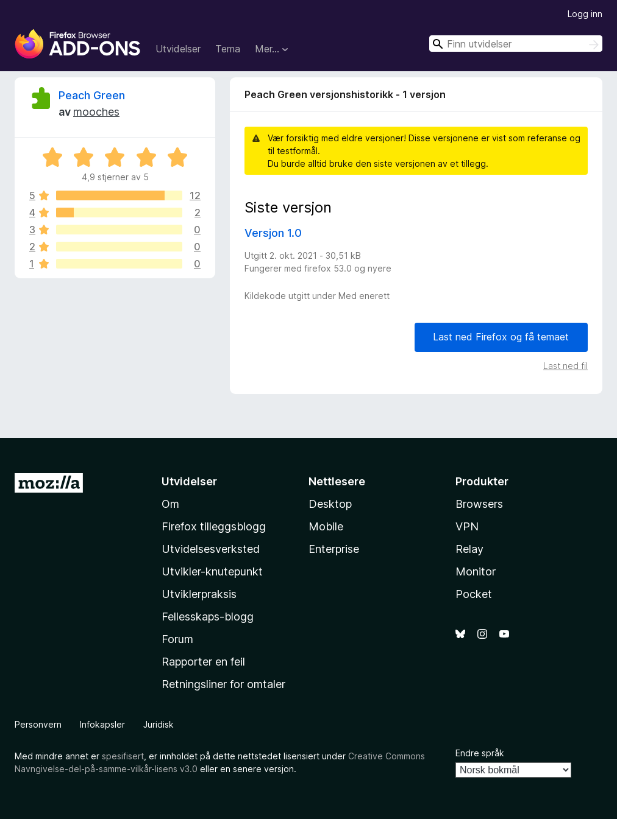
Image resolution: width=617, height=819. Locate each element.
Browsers (479, 503)
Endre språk (479, 753)
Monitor (475, 571)
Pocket (473, 594)
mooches (96, 111)
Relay (469, 549)
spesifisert (123, 756)
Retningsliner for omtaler (223, 684)
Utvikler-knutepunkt (212, 571)
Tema (227, 49)
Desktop (330, 503)
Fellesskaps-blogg (208, 616)
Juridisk (158, 724)
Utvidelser (178, 49)
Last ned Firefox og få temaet (501, 337)
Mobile (325, 526)
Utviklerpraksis (199, 594)
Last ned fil (565, 365)
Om (170, 503)
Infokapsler (102, 724)
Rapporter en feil (203, 661)
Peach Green (92, 95)
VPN (467, 526)
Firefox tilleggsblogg (214, 526)
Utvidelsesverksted (211, 549)
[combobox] (515, 43)
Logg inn (585, 14)
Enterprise (333, 549)
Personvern (38, 724)
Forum (177, 639)
